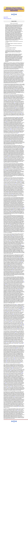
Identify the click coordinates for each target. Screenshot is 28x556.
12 (14, 102)
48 (21, 261)
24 (10, 140)
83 (14, 359)
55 (16, 304)
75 (11, 342)
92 (21, 373)
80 (16, 348)
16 (21, 113)
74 (6, 342)
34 (15, 183)
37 (8, 192)
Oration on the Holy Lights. (7, 18)
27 (5, 158)
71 (15, 332)
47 (19, 257)
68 (23, 324)
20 (10, 128)
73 (15, 340)
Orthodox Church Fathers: (14, 9)
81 (14, 357)
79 (17, 347)
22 (13, 130)
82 (7, 358)
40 (13, 208)
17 (18, 117)
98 (18, 406)
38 (12, 194)
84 (6, 360)
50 (13, 268)
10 (5, 99)
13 (15, 107)
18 (6, 121)
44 (12, 235)
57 (5, 308)
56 (22, 306)
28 (7, 168)
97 (14, 396)
